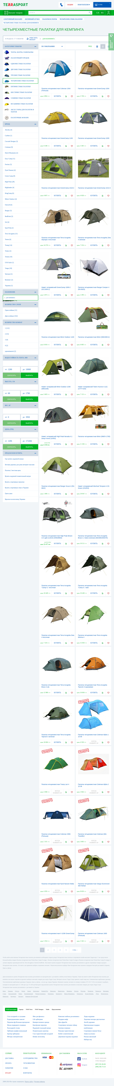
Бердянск (13, 996)
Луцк (97, 994)
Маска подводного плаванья (16, 1025)
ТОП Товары (39, 1009)
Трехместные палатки (17, 75)
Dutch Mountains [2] (11, 153)
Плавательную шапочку (40, 1031)
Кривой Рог (44, 991)
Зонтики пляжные (64, 1028)
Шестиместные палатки (18, 92)
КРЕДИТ (8, 1073)
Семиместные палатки (17, 98)
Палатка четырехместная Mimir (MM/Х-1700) (94, 436)
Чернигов (90, 991)
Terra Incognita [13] (11, 234)
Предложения (56, 1009)
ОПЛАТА (8, 1063)
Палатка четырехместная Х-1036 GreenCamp (58, 933)
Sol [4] (7, 222)
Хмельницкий (12, 994)
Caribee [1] (8, 135)
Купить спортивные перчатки (14, 482)
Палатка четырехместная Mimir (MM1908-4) (94, 337)
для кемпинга (9, 297)
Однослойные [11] (11, 310)
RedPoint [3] (9, 216)
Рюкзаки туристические (66, 1031)
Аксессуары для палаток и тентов (19, 110)
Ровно (20, 994)
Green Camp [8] (10, 176)
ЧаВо (47, 1009)
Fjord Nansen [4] (10, 170)
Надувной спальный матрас (42, 1028)
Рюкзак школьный (90, 1037)
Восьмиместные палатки (18, 104)
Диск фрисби (62, 1022)
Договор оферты (39, 1081)
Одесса (17, 991)
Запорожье (36, 991)
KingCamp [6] (9, 193)
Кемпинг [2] (9, 280)
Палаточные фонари (16, 117)
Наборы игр (88, 1039)
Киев (4, 991)
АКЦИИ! (70, 5)
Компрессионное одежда (41, 1022)
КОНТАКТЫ (27, 1073)
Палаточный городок (16, 58)
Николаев (53, 991)
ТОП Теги (29, 1009)
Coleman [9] (9, 147)
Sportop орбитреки (13, 1034)
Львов (29, 991)
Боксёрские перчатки (40, 1025)
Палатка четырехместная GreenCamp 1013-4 (94, 188)
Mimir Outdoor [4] (11, 199)
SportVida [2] (9, 228)
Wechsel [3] (8, 274)
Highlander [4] (9, 187)
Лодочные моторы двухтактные (94, 1019)
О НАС (25, 1068)
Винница (69, 991)
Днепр (23, 991)
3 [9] (6, 340)
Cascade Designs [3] (11, 141)
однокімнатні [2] (10, 351)
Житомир (106, 991)
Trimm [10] (8, 257)
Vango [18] (8, 268)
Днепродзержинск (40, 994)
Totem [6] (8, 239)
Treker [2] (8, 251)
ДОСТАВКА (9, 1058)
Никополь (5, 996)
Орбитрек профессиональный (17, 1031)
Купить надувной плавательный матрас (18, 476)
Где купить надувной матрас (14, 459)
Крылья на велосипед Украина (15, 499)
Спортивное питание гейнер (67, 1025)
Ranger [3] (8, 210)
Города (21, 1009)
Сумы (4, 994)
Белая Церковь (89, 994)
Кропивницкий (28, 994)
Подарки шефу (63, 1019)
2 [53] (7, 334)
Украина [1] (9, 285)
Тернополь (80, 994)
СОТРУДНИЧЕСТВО (30, 1058)
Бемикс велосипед (39, 1037)
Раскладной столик (13, 1028)
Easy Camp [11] (10, 159)
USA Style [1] (9, 262)
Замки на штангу (89, 1034)
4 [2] (6, 345)
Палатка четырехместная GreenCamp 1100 (57, 138)
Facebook (82, 1058)
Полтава (83, 991)
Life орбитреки (38, 1019)
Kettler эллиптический (65, 1034)
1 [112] (7, 328)
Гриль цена (8, 493)
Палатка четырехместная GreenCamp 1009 (93, 138)
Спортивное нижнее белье (92, 1031)
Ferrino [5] (8, 164)
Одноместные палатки (17, 63)
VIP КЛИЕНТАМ (29, 1063)
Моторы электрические (15, 1037)
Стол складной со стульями (16, 1016)
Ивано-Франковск (69, 994)
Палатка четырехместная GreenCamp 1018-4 (58, 188)
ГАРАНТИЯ (9, 1068)
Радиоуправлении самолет (16, 1019)
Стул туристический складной (43, 1034)
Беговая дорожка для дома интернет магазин (19, 465)
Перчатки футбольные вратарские (18, 1022)
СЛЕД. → (75, 950)
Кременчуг (59, 994)
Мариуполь (61, 991)
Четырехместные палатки (19, 80)
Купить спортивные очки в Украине (17, 488)
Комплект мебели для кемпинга (68, 1016)
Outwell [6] (8, 205)
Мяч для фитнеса (38, 1016)
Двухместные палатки (17, 69)
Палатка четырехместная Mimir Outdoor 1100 (58, 337)
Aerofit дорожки (89, 1022)
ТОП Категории (11, 1009)
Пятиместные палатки (17, 86)
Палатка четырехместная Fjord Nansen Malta (58, 884)
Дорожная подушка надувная (68, 1037)
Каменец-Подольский (31, 996)
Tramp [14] (8, 245)
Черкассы (98, 991)
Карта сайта (29, 1081)
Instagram (82, 1065)
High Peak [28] (10, 182)
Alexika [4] (8, 130)
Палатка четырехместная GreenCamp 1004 (93, 88)
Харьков (10, 991)
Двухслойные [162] (11, 316)
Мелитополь (104, 994)
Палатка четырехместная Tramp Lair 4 (55, 784)
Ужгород (20, 996)
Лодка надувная (89, 1016)
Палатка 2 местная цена (13, 470)
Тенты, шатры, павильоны (18, 52)
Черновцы (51, 994)
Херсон (76, 991)
